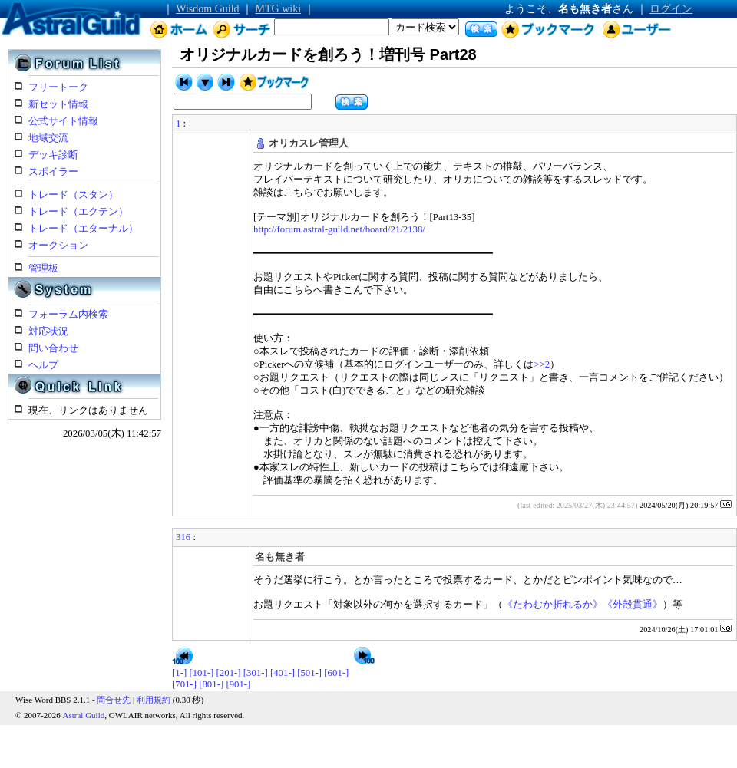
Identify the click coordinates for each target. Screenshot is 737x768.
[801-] (211, 684)
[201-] (228, 672)
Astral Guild (84, 715)
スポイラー (53, 171)
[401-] (282, 672)
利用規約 (153, 699)
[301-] (255, 672)
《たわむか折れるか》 (553, 604)
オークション (58, 245)
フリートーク (58, 87)
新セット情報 (58, 104)
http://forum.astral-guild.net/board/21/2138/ (339, 229)
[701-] (184, 684)
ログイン (670, 9)
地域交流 (48, 138)
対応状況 (48, 331)
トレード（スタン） (73, 195)
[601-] (336, 672)
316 (183, 537)
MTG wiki (279, 9)
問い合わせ (53, 348)
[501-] (309, 672)
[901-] (238, 684)
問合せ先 (114, 699)
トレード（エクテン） (78, 211)
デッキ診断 (53, 155)
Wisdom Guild (207, 9)
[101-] (201, 672)
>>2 (542, 364)
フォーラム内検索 (68, 314)
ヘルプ (43, 365)
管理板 (43, 268)
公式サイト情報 (63, 121)
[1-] (179, 672)
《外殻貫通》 (633, 604)
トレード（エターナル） (83, 228)
